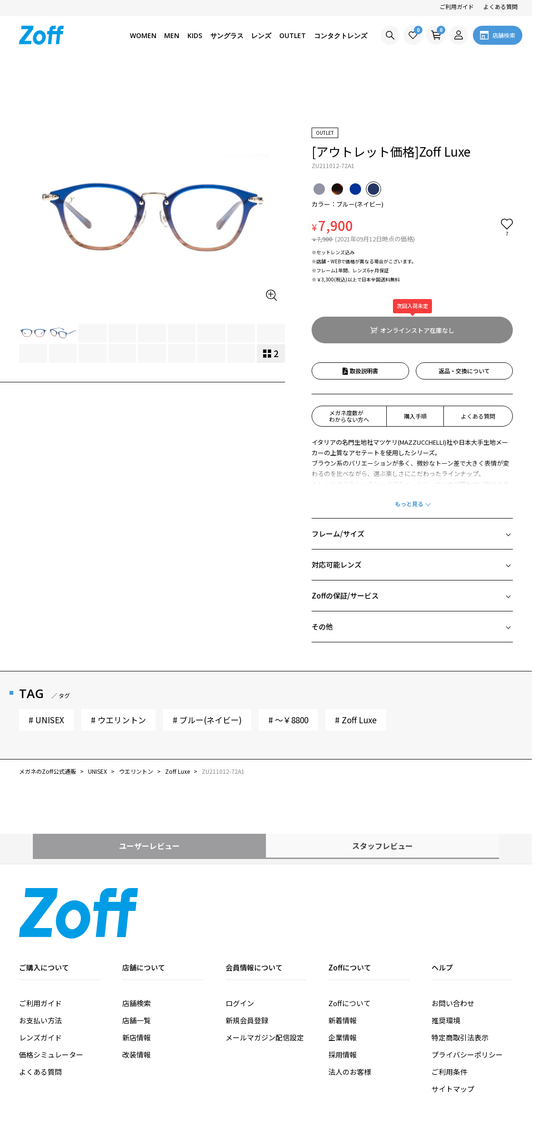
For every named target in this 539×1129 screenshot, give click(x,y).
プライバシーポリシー (467, 1000)
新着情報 (342, 966)
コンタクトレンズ (340, 35)
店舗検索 (136, 949)
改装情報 (136, 1000)
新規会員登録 (246, 966)
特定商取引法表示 (460, 983)
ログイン (239, 949)
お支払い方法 (40, 966)
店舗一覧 (136, 966)
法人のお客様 (349, 1017)
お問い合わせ (452, 949)
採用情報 (342, 1000)
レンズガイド (40, 983)
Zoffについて (349, 949)
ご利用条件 (449, 1017)
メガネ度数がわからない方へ (349, 361)
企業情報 (342, 983)
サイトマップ (452, 1034)
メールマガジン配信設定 (264, 983)
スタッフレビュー (382, 791)
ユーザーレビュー (149, 791)
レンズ (261, 35)
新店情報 (136, 983)
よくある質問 (500, 6)
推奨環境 (445, 966)
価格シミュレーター (51, 1000)
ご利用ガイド (457, 6)
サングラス (227, 35)
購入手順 (415, 362)
